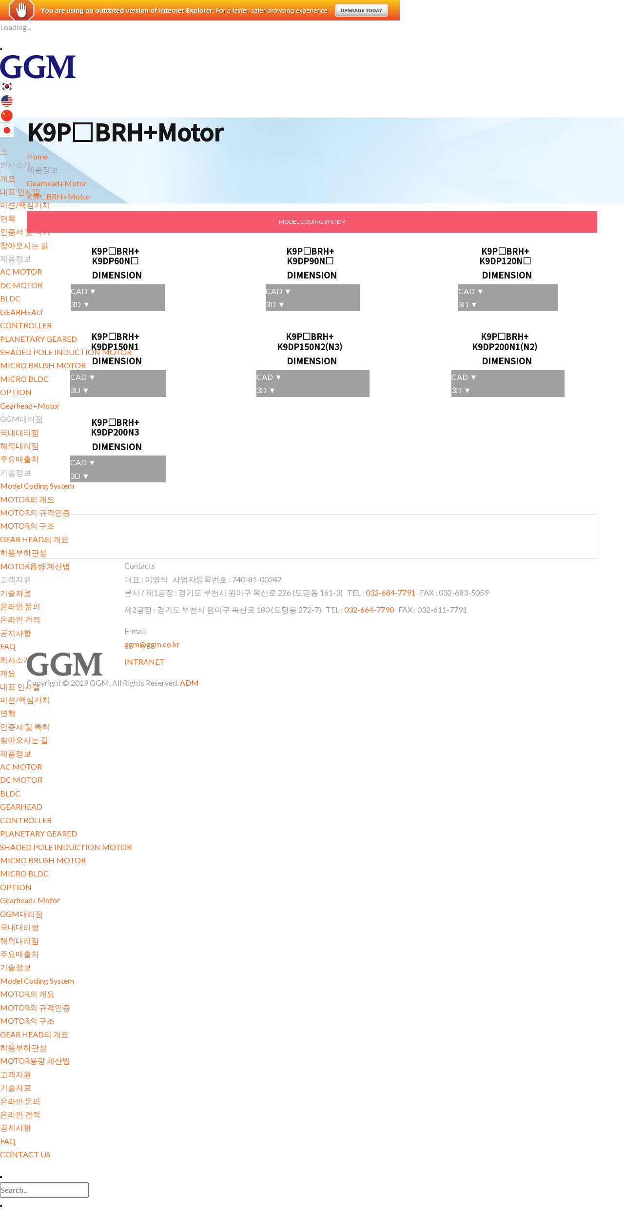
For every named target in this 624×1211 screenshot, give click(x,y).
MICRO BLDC (24, 873)
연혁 (8, 712)
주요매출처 (19, 953)
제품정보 (15, 753)
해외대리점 (19, 940)
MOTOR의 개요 (27, 993)
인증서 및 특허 (25, 726)
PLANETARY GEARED (38, 833)
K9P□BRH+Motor (58, 196)
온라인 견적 (20, 619)
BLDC (10, 793)
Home (37, 156)
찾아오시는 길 (24, 739)
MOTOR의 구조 (27, 1020)
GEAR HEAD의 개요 (34, 1034)
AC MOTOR (21, 766)
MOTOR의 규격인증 (35, 1007)
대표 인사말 (20, 191)
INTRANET (144, 661)
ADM (189, 682)
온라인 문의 (20, 606)
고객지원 (15, 1074)
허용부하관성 (23, 1047)
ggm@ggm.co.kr (152, 644)
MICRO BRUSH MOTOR (43, 860)
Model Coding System (37, 980)
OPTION (16, 887)
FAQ (8, 646)
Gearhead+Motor (30, 900)
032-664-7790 (369, 609)
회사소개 (15, 659)
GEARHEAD (21, 806)
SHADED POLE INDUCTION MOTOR (66, 847)
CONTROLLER (26, 820)
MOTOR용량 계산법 (35, 566)
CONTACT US (25, 1154)
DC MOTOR (21, 779)
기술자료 (15, 592)
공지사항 (15, 632)
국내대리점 (19, 927)
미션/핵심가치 (25, 204)
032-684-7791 (391, 592)
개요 (8, 178)
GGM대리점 (21, 913)
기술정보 (15, 967)
